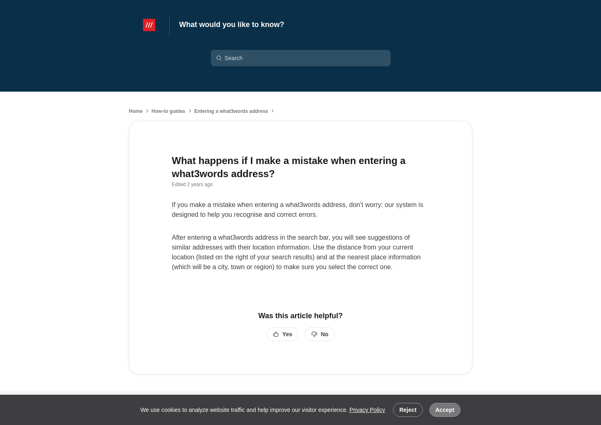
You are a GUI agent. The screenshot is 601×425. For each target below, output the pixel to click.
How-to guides (168, 111)
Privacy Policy (367, 410)
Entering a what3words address (231, 111)
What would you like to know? (231, 24)
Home (136, 111)
